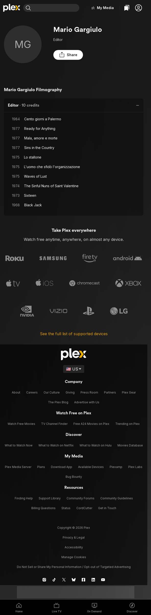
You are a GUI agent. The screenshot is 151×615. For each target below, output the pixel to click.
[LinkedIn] (93, 578)
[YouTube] (103, 578)
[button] (138, 8)
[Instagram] (44, 578)
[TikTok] (54, 578)
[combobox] (58, 8)
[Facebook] (83, 578)
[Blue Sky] (74, 578)
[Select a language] (74, 367)
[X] (64, 578)
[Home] (12, 8)
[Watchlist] (127, 8)
